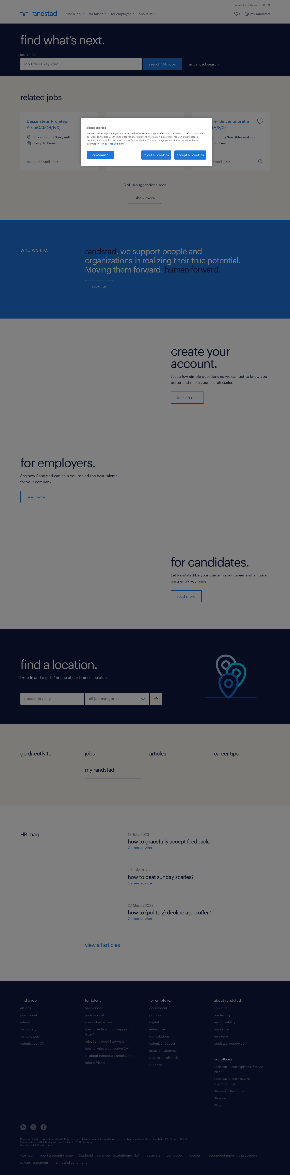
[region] (146, 142)
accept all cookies (190, 155)
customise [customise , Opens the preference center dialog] (100, 155)
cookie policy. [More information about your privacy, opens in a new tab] (116, 143)
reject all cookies (156, 155)
